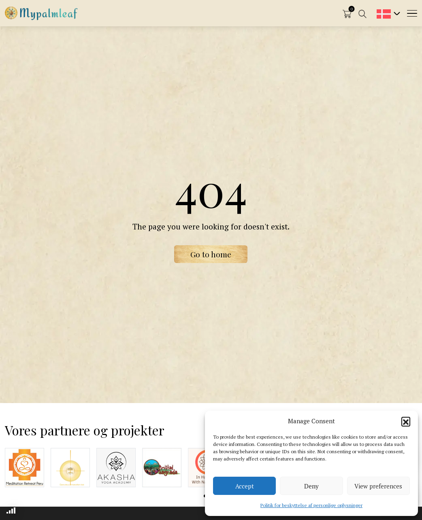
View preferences (378, 486)
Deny (311, 486)
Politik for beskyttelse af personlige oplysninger (311, 505)
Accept (244, 486)
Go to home (210, 254)
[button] (406, 421)
